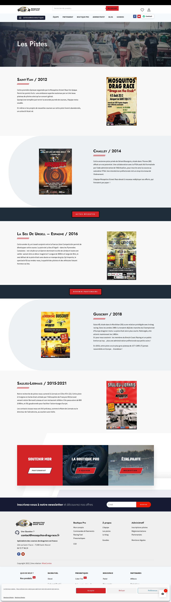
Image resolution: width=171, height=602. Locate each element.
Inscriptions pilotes (140, 527)
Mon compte (78, 527)
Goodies (120, 17)
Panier (105, 579)
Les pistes (106, 531)
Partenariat (68, 17)
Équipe (56, 17)
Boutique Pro (83, 17)
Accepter (91, 590)
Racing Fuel (78, 534)
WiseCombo (47, 563)
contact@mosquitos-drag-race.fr (40, 535)
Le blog (105, 534)
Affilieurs (133, 579)
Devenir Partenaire (85, 291)
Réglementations (139, 531)
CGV (75, 544)
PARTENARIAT (39, 470)
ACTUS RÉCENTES (85, 214)
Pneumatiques (79, 538)
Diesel (50, 579)
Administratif (99, 17)
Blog (111, 17)
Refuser (122, 590)
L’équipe (105, 527)
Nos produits (28, 578)
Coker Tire (81, 579)
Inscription (130, 470)
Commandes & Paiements (83, 531)
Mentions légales (9, 597)
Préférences (152, 590)
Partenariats (137, 534)
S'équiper (85, 470)
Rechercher (112, 8)
